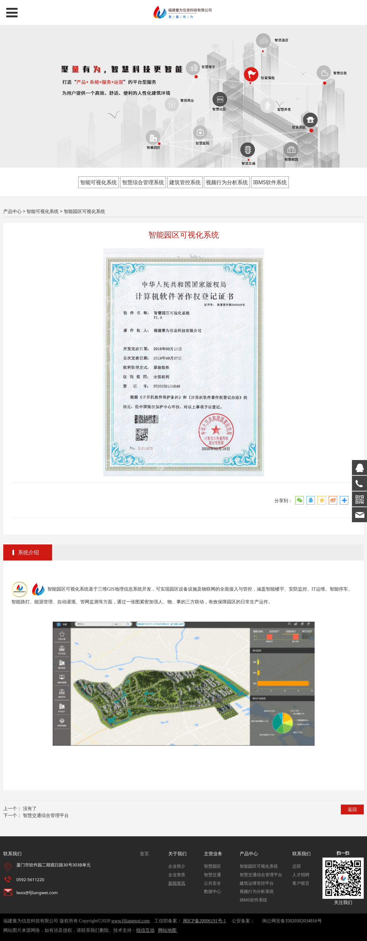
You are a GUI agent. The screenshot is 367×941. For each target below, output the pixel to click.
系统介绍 (28, 552)
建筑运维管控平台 (257, 883)
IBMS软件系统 (270, 182)
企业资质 (176, 875)
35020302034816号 (303, 920)
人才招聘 (300, 875)
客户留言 (300, 883)
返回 (352, 809)
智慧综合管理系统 (143, 182)
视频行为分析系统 (227, 182)
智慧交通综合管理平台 (46, 815)
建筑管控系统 (185, 182)
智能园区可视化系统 (259, 866)
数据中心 (212, 891)
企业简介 (176, 866)
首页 (144, 853)
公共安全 (212, 883)
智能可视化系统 (98, 182)
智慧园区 (212, 866)
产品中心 (12, 211)
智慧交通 (212, 875)
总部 (296, 866)
